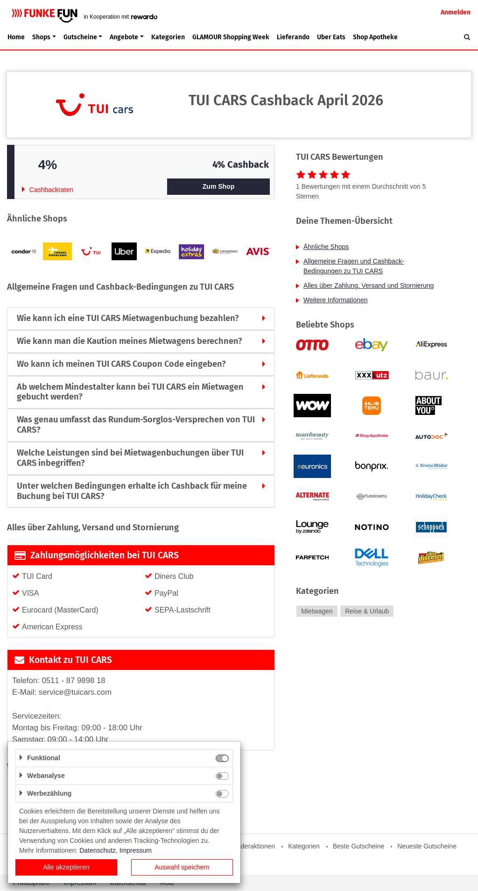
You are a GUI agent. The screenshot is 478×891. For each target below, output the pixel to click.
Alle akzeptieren (66, 867)
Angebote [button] (124, 37)
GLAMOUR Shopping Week (230, 37)
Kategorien (168, 37)
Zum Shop (218, 186)
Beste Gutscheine (359, 846)
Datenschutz (97, 850)
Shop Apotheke (375, 37)
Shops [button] (41, 37)
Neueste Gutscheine (427, 846)
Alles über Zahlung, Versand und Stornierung (368, 285)
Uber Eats (331, 37)
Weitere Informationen (335, 300)
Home (16, 37)
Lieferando (293, 37)
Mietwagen (317, 611)
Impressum (136, 850)
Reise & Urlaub (367, 611)
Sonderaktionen (252, 846)
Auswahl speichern (182, 867)
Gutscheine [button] (80, 37)
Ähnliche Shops (326, 246)
